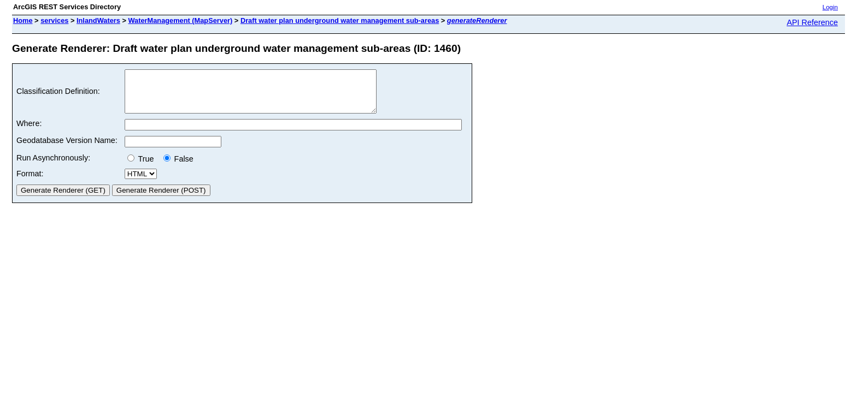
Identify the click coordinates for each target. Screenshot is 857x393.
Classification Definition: (58, 95)
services (54, 20)
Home (23, 20)
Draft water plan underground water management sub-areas (339, 20)
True (143, 167)
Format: (30, 181)
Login (830, 7)
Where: (29, 131)
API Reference (812, 22)
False (178, 167)
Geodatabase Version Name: (67, 148)
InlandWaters (98, 20)
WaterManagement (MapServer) (180, 20)
